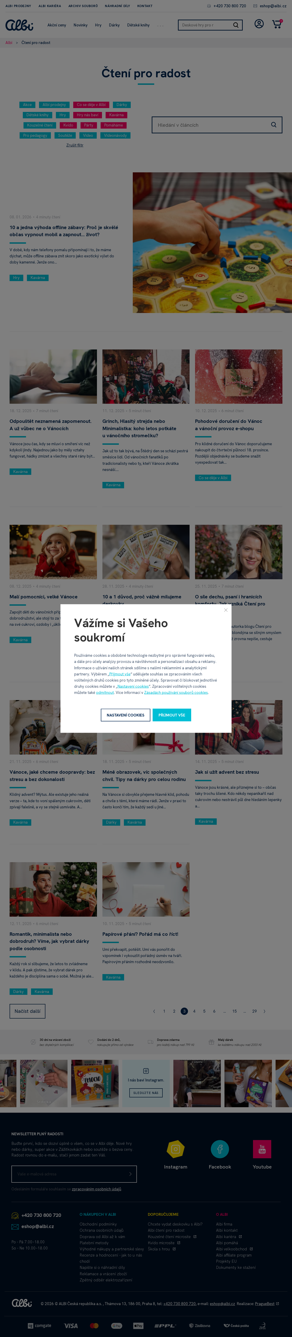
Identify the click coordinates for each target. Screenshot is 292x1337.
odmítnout (105, 692)
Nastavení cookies (133, 686)
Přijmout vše (119, 673)
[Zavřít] (226, 610)
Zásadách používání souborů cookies (176, 692)
